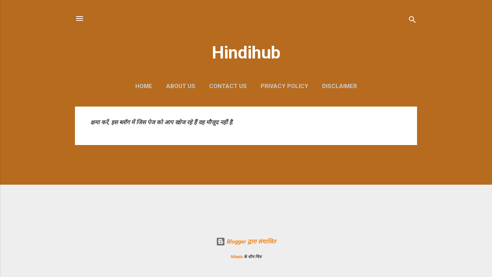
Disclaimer (339, 86)
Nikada (237, 256)
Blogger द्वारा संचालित (246, 241)
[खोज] (412, 21)
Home (143, 86)
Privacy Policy (284, 86)
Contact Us (228, 86)
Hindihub (246, 52)
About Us (180, 86)
